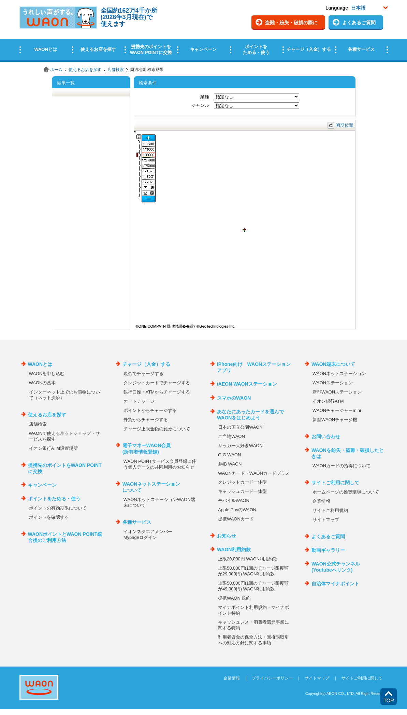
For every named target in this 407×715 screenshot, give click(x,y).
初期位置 (344, 125)
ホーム (56, 69)
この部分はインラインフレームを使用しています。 (203, 31)
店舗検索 (115, 69)
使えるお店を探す (85, 69)
